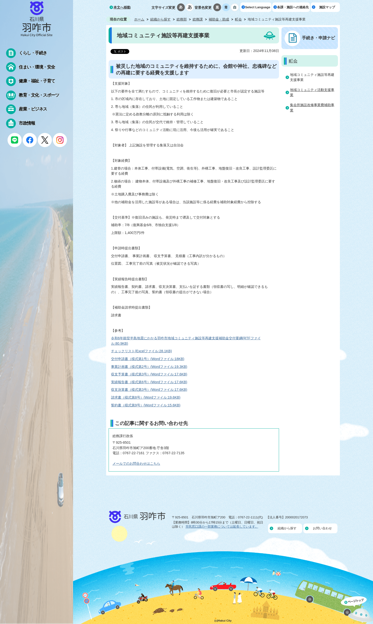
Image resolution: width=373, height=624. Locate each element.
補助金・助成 (219, 19)
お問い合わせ (322, 528)
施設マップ (327, 7)
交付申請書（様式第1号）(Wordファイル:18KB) (147, 359)
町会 (238, 19)
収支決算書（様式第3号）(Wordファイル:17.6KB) (149, 390)
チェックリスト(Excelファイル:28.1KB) (141, 351)
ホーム (139, 19)
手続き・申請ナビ (318, 37)
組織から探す (160, 19)
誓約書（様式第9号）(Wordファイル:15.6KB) (145, 405)
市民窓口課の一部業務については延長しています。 (222, 526)
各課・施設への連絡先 (293, 7)
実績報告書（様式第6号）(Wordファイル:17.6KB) (149, 382)
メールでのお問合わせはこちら (136, 463)
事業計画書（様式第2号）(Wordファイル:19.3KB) (149, 367)
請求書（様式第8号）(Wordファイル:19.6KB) (145, 397)
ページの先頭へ (357, 610)
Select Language (257, 7)
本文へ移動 (122, 7)
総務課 (198, 19)
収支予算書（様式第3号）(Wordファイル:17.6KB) (149, 374)
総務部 (182, 19)
